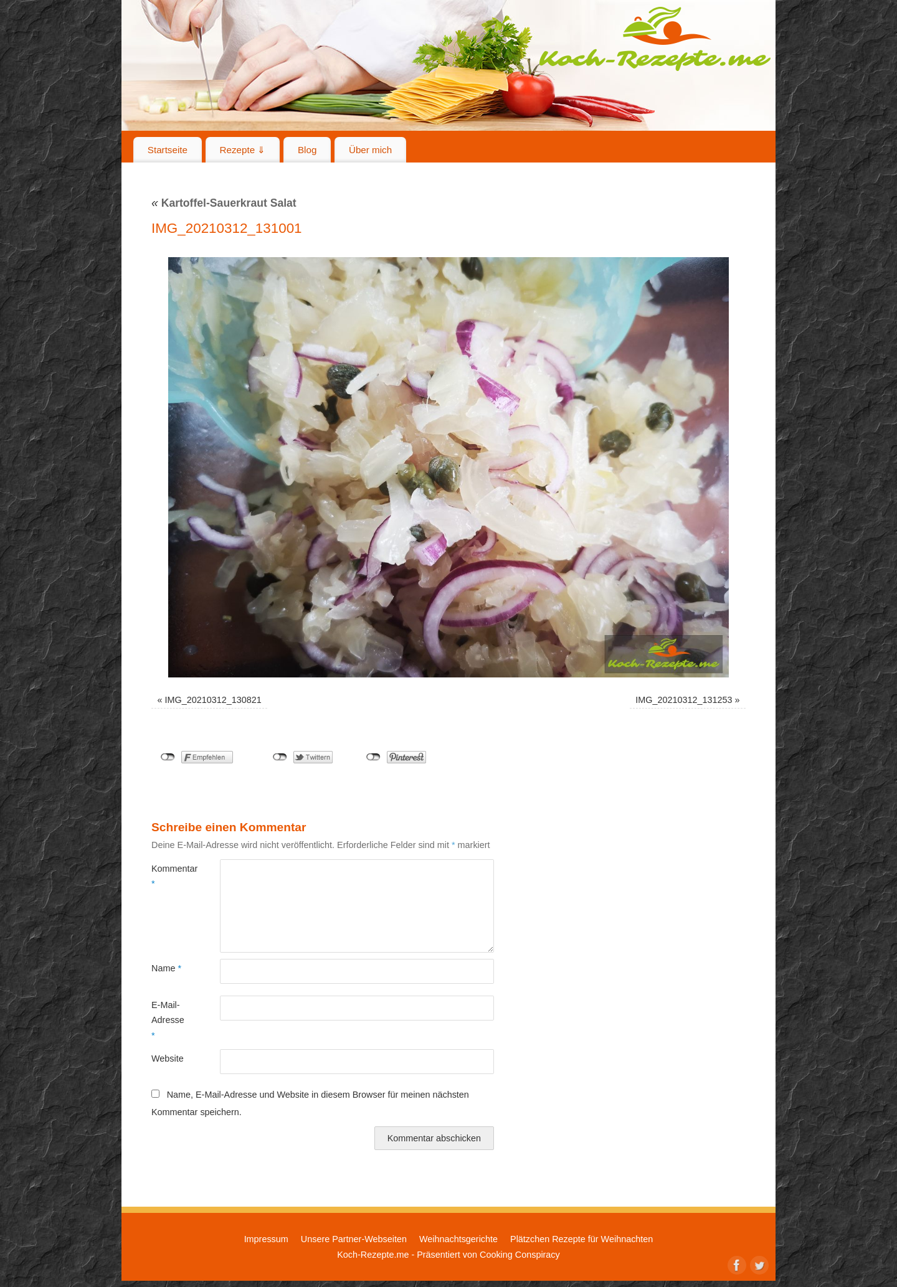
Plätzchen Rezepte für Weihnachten (581, 1239)
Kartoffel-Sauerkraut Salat (224, 203)
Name (166, 968)
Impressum (266, 1239)
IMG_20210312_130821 (213, 700)
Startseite (167, 149)
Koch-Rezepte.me (655, 38)
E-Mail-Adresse (167, 1020)
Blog (307, 149)
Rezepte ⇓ (243, 149)
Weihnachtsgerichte (458, 1239)
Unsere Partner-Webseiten (354, 1239)
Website (167, 1058)
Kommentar (168, 876)
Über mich (370, 149)
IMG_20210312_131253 (683, 700)
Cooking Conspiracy (520, 1255)
